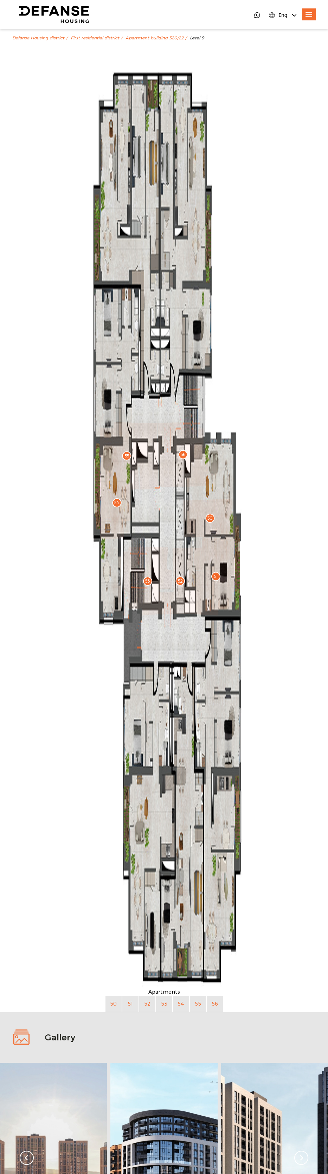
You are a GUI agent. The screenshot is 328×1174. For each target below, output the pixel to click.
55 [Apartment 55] (198, 1003)
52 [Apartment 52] (147, 1003)
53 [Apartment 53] (164, 1003)
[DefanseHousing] (54, 14)
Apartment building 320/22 (155, 38)
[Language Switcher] (283, 15)
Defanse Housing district (38, 38)
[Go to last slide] (27, 1158)
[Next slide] (301, 1158)
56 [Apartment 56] (215, 1003)
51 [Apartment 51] (130, 1003)
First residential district (95, 38)
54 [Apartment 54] (181, 1003)
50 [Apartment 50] (113, 1003)
